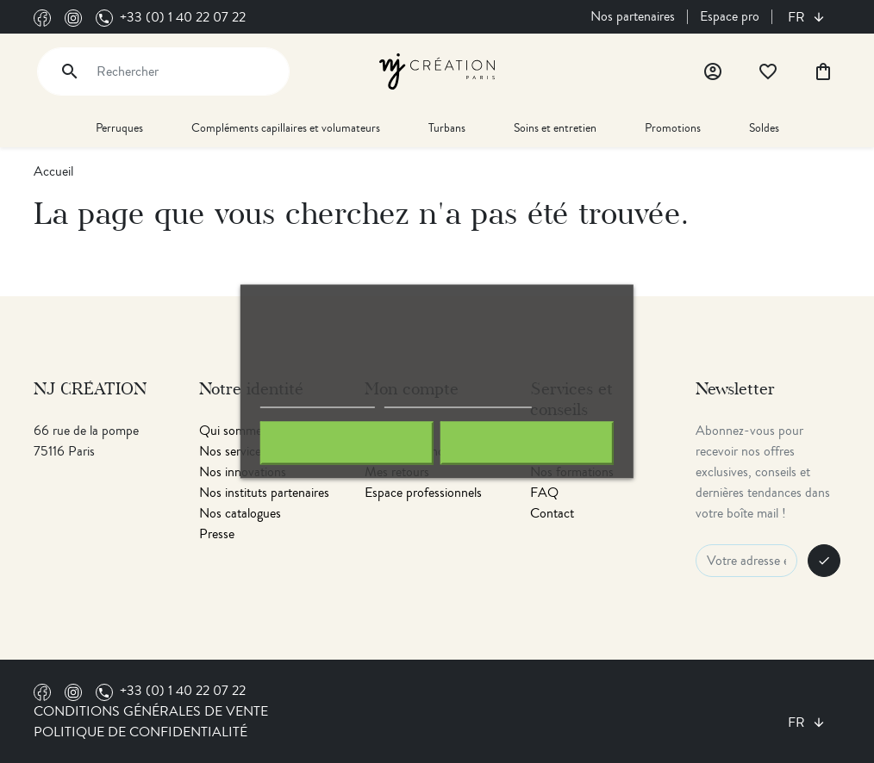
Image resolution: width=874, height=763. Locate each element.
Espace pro (729, 16)
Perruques (119, 128)
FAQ (544, 492)
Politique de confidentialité (140, 732)
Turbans (446, 128)
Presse (216, 533)
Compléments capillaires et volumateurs (285, 128)
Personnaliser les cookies (457, 400)
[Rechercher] (163, 71)
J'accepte (527, 443)
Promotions (673, 128)
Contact (552, 513)
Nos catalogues (240, 513)
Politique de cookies (317, 400)
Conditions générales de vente (151, 711)
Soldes (764, 128)
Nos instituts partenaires (264, 492)
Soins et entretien (555, 128)
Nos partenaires (632, 16)
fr (798, 17)
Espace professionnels (423, 492)
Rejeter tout (347, 443)
